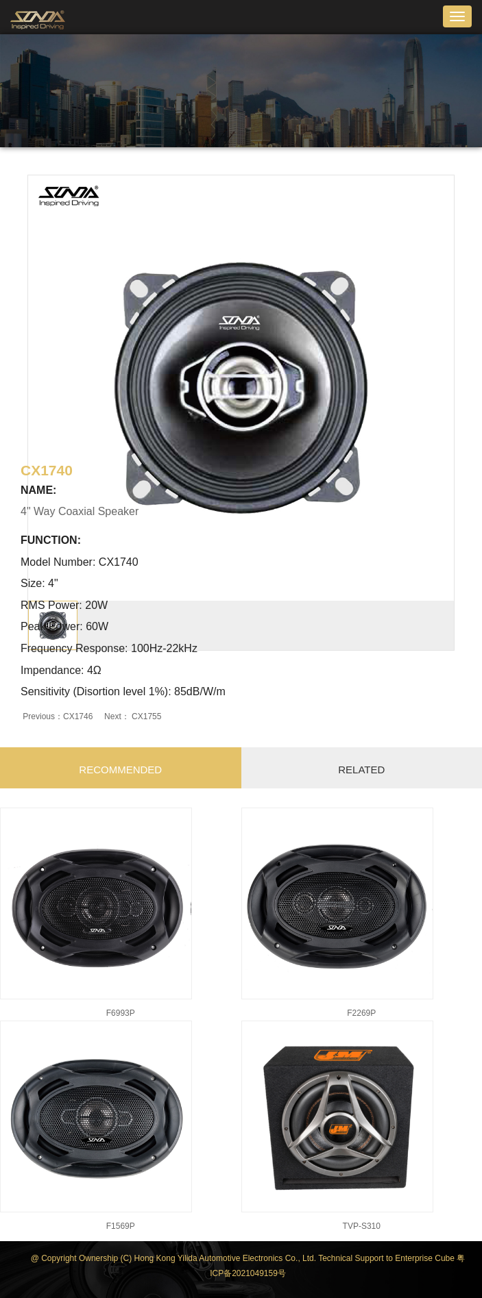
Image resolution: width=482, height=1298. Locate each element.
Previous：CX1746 (58, 716)
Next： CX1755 (132, 716)
